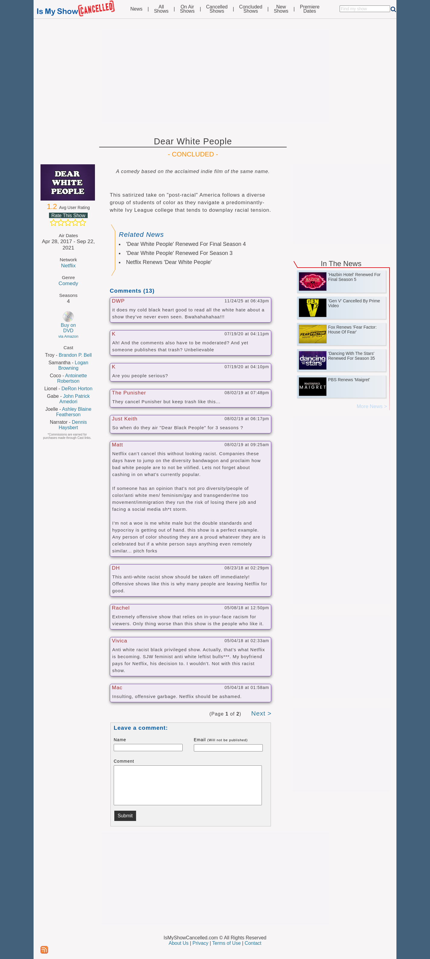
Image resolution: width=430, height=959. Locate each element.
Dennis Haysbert (73, 425)
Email (221, 739)
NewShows (281, 9)
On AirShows (187, 9)
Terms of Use (226, 943)
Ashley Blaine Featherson (74, 412)
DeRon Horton (76, 388)
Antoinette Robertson (72, 378)
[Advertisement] (215, 76)
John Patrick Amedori (74, 399)
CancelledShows (217, 9)
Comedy (68, 283)
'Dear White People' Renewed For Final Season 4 (186, 244)
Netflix (68, 265)
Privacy (200, 943)
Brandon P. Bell (75, 355)
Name (120, 739)
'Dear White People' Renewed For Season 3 (179, 253)
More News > (372, 406)
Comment (124, 761)
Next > (261, 713)
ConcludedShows (250, 9)
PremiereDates (310, 9)
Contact (253, 943)
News (136, 9)
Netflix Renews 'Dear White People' (169, 262)
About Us (179, 943)
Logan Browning (73, 365)
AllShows (161, 9)
